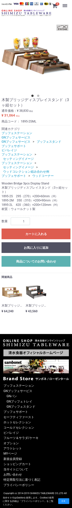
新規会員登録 (12, 459)
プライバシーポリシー (32, 501)
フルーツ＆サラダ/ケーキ (21, 438)
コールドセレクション (18, 427)
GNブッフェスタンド (21, 406)
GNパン (12, 396)
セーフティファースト (18, 417)
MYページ (10, 453)
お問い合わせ (12, 474)
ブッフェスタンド (49, 141)
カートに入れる (36, 234)
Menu (65, 4)
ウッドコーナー (43, 176)
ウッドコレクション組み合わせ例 (26, 171)
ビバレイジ (9, 150)
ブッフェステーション (17, 133)
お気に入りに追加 (36, 248)
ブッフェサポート (14, 146)
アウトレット (12, 448)
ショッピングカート (17, 464)
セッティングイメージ (18, 159)
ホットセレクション (17, 422)
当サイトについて (15, 469)
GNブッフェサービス (16, 137)
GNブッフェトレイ (19, 401)
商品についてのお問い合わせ (36, 261)
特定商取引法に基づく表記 (21, 479)
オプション (11, 443)
